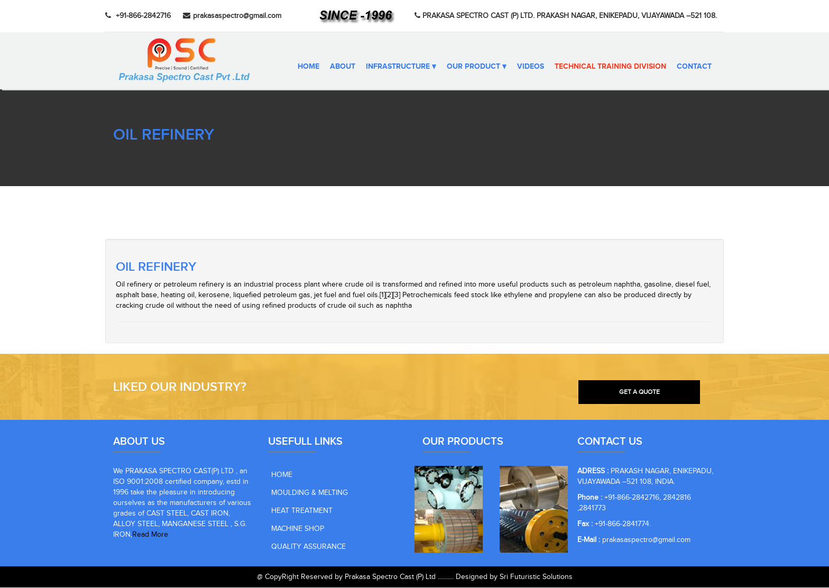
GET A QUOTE (639, 392)
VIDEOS (530, 66)
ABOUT (342, 66)
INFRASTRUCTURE (401, 66)
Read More (150, 535)
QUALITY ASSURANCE (308, 547)
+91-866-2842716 (138, 16)
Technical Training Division (610, 66)
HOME (281, 475)
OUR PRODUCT (476, 66)
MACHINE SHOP (297, 529)
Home (308, 66)
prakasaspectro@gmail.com (232, 16)
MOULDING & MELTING (309, 493)
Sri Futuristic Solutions (536, 577)
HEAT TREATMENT (302, 511)
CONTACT (694, 66)
